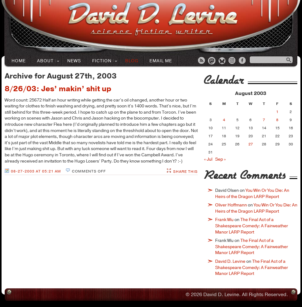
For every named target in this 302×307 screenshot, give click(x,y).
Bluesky (222, 61)
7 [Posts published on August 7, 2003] (264, 119)
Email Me (160, 61)
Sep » (220, 159)
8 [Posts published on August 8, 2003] (277, 119)
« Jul (208, 159)
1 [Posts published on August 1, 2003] (277, 111)
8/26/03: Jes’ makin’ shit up (58, 89)
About (45, 61)
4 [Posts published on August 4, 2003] (224, 119)
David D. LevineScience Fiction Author (152, 19)
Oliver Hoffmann (231, 205)
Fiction (102, 61)
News (74, 61)
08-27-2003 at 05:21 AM (36, 171)
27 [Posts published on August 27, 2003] (250, 144)
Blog (131, 61)
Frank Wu (224, 220)
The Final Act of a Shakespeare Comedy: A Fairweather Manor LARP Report (251, 226)
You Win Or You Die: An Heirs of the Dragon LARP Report (252, 193)
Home (19, 61)
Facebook (243, 61)
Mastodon (212, 61)
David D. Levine (230, 261)
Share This (185, 171)
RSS (202, 61)
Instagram (233, 61)
